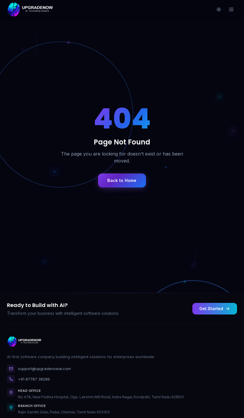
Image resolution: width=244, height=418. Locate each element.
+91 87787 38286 (28, 379)
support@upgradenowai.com (39, 369)
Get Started (214, 308)
